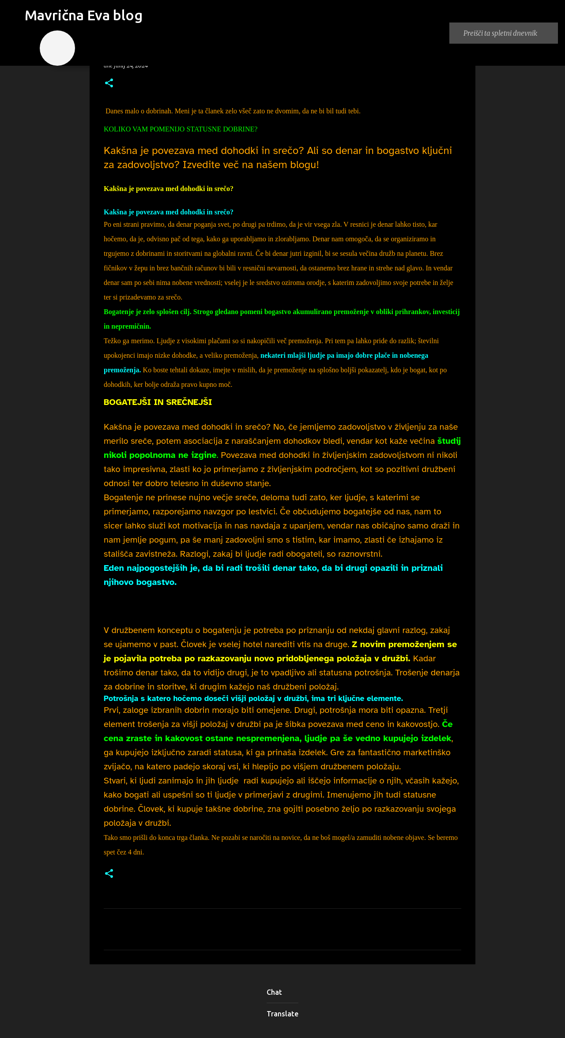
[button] (109, 84)
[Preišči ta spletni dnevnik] (508, 33)
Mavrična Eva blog (84, 15)
